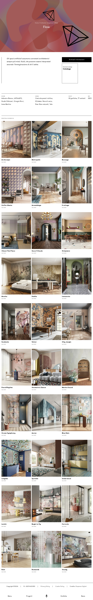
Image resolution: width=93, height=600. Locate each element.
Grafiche (64, 596)
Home (37, 23)
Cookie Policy (59, 586)
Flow (56, 23)
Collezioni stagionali (47, 23)
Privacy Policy (45, 586)
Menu (10, 596)
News (83, 596)
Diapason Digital (81, 586)
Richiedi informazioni (76, 60)
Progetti (29, 596)
